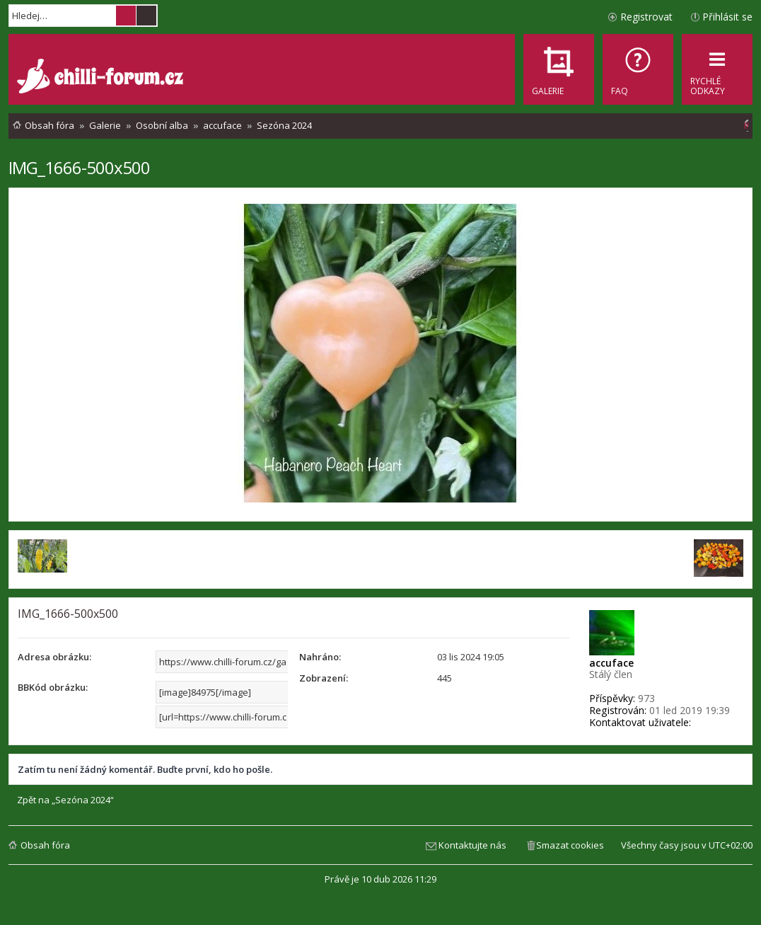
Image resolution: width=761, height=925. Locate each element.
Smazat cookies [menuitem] (570, 845)
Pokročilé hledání (146, 15)
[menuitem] (638, 69)
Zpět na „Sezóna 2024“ (65, 800)
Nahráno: (320, 656)
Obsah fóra (45, 845)
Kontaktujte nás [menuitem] (472, 845)
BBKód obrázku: (53, 687)
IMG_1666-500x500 (79, 167)
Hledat (126, 15)
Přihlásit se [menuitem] (727, 16)
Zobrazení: (323, 678)
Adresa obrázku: (54, 656)
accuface (611, 663)
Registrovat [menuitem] (646, 16)
